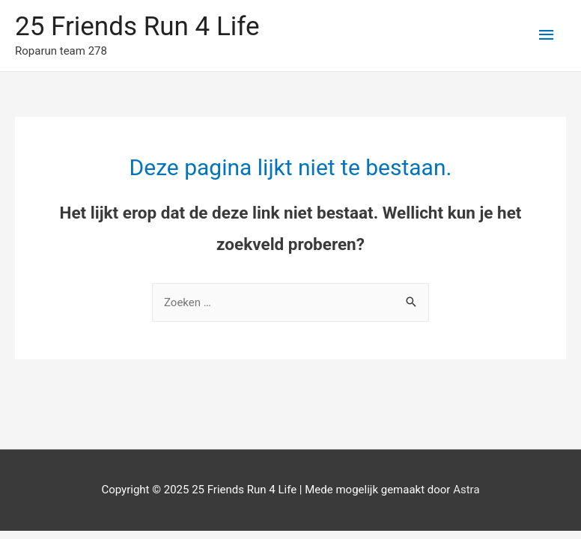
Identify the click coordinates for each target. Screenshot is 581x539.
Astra (466, 489)
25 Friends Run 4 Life (137, 26)
